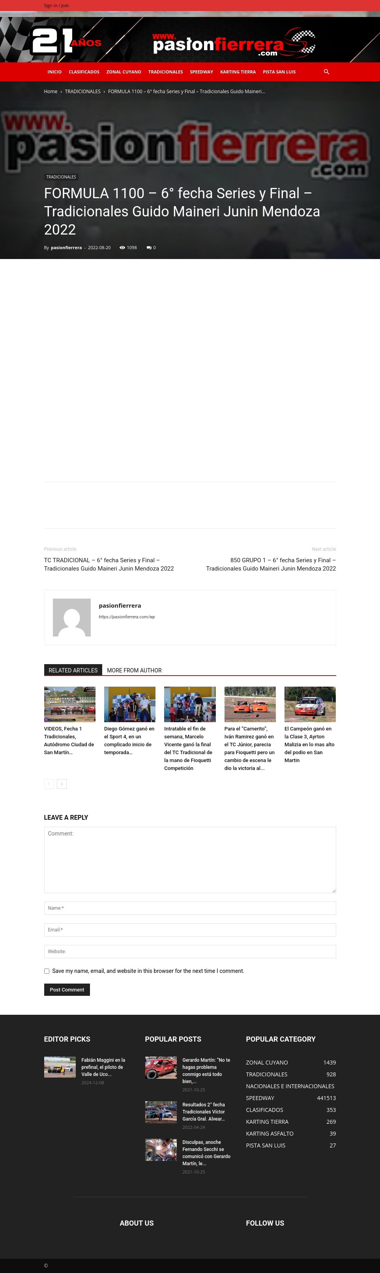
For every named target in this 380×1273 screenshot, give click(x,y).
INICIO (55, 72)
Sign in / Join (56, 5)
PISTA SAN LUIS (279, 72)
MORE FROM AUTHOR (134, 670)
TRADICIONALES (165, 72)
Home (51, 91)
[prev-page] (49, 784)
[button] (326, 72)
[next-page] (62, 784)
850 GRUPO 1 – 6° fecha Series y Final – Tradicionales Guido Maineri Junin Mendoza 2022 (271, 564)
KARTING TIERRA (238, 72)
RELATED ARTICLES (73, 670)
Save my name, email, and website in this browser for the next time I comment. (148, 971)
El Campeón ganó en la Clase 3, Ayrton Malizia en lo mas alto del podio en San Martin (310, 744)
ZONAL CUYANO (124, 72)
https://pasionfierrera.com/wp (127, 617)
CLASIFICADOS (84, 72)
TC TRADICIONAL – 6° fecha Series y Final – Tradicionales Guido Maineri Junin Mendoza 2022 (109, 564)
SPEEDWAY (201, 72)
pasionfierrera (66, 247)
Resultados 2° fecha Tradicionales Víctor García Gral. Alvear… (204, 1112)
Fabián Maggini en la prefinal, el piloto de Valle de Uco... (103, 1067)
